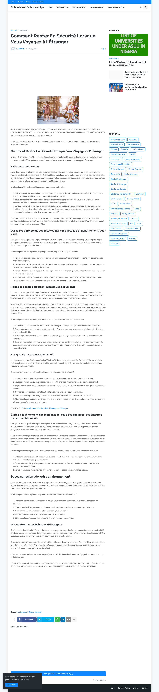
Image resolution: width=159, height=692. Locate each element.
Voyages (114, 243)
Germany (140, 194)
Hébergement (133, 199)
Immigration (23, 30)
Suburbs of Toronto (119, 219)
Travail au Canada (118, 224)
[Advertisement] (79, 20)
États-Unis (115, 174)
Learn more (24, 679)
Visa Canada (116, 228)
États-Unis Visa (130, 174)
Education (115, 159)
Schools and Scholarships (27, 7)
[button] (140, 7)
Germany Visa (116, 199)
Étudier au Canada (118, 189)
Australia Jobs (117, 144)
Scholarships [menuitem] (79, 7)
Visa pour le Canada (119, 233)
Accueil (14, 30)
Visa (139, 224)
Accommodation (118, 139)
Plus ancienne (98, 680)
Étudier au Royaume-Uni (121, 194)
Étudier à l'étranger (119, 184)
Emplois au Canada (132, 159)
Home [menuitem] (50, 7)
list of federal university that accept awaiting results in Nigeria (136, 74)
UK (131, 224)
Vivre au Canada (117, 238)
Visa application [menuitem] (116, 7)
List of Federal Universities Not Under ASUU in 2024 (127, 64)
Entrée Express (135, 169)
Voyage (132, 238)
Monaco (114, 214)
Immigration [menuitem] (63, 7)
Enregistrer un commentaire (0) (58, 673)
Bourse (114, 149)
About (28, 2)
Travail (134, 219)
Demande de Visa (118, 154)
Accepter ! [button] (11, 685)
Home (13, 2)
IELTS (113, 204)
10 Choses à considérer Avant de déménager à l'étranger (44, 408)
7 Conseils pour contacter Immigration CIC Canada (136, 87)
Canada (124, 149)
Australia (133, 139)
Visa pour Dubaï (132, 228)
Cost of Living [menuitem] (97, 7)
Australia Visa (133, 144)
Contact (21, 2)
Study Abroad (35, 612)
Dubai (132, 154)
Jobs (137, 209)
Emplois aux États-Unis (120, 164)
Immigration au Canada (120, 209)
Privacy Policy (38, 2)
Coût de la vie (138, 149)
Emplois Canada (117, 169)
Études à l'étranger (118, 179)
